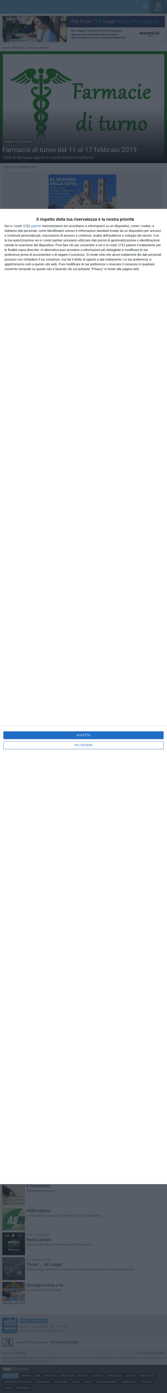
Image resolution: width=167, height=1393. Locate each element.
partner (36, 226)
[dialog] (83, 696)
